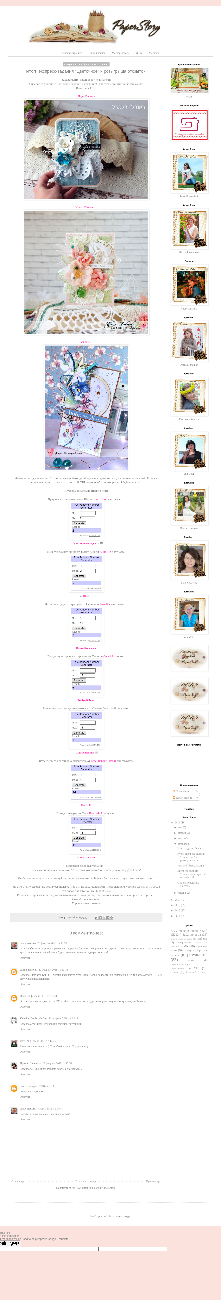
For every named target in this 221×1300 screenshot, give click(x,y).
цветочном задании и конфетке (76, 83)
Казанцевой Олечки (103, 760)
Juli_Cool (101, 499)
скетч (191, 960)
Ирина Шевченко (86, 207)
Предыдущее (153, 1181)
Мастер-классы (120, 53)
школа (204, 972)
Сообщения (181, 791)
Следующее (18, 1181)
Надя (23, 996)
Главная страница (72, 53)
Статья (174, 972)
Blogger (127, 1216)
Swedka (105, 604)
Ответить (25, 957)
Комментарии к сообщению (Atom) (96, 1187)
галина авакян (86, 857)
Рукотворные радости (86, 543)
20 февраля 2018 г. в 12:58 (52, 943)
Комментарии (182, 797)
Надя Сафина (86, 96)
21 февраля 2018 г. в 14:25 (41, 1041)
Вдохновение (192, 931)
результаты (197, 954)
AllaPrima (86, 342)
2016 (178, 905)
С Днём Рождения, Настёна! (188, 884)
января (182, 892)
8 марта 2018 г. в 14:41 (50, 1108)
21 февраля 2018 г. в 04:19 (63, 1018)
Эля (22, 1086)
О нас (139, 53)
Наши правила (97, 53)
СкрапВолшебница (180, 964)
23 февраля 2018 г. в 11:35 (40, 1086)
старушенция (86, 752)
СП (196, 968)
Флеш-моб (191, 972)
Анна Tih (105, 551)
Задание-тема (191, 934)
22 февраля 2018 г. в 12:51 (57, 1063)
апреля (182, 832)
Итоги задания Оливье (190, 848)
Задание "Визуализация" (191, 865)
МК (185, 946)
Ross (86, 595)
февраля (183, 843)
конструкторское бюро (181, 939)
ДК (173, 934)
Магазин (154, 53)
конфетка (202, 938)
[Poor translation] (14, 1244)
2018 (178, 822)
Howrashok (96, 813)
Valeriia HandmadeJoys (33, 1018)
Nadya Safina (86, 700)
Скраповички (177, 968)
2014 (178, 916)
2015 (178, 910)
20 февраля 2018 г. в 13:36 (53, 969)
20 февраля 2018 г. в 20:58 (42, 996)
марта (181, 838)
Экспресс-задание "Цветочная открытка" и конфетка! (191, 874)
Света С (86, 805)
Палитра (188, 950)
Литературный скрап (189, 942)
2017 (178, 899)
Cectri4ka (109, 656)
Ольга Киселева (86, 648)
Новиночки (201, 946)
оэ (175, 950)
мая (180, 827)
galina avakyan (28, 969)
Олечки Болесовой (104, 708)
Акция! (174, 931)
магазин (175, 946)
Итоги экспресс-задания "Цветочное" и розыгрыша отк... (191, 857)
